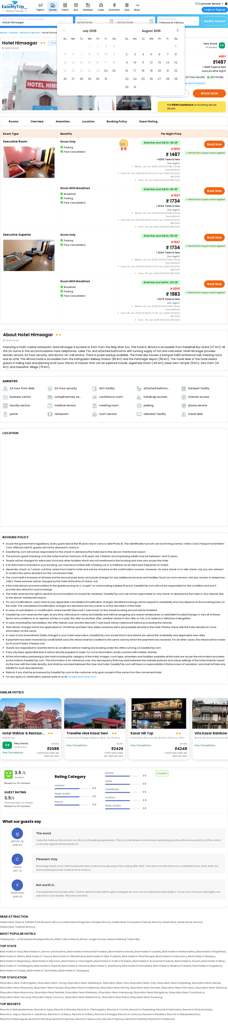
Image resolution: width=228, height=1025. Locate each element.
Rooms (13, 121)
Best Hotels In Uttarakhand (69, 956)
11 (143, 62)
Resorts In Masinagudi (13, 1019)
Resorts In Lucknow (129, 1014)
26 (65, 79)
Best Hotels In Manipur (201, 956)
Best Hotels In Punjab (12, 970)
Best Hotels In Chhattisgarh (16, 966)
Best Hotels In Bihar (213, 961)
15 (175, 62)
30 (97, 79)
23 (126, 79)
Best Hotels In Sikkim (12, 956)
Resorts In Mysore (113, 1019)
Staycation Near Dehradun (177, 987)
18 (143, 71)
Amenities (63, 121)
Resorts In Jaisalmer (34, 1014)
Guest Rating (148, 121)
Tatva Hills (133, 939)
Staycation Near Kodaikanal (81, 987)
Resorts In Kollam (82, 1014)
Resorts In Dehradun (168, 1009)
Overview (37, 121)
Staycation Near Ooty (143, 983)
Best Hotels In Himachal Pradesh (87, 951)
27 (73, 79)
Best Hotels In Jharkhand (105, 966)
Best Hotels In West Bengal (138, 956)
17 (135, 71)
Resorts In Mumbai (39, 1019)
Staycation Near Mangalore (151, 992)
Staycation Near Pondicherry (186, 992)
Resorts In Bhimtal (65, 1009)
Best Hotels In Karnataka (137, 966)
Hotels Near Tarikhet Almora (17, 927)
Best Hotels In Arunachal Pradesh (153, 961)
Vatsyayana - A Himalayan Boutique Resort (26, 939)
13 (159, 62)
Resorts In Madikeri (154, 1014)
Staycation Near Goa (115, 983)
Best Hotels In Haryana (75, 966)
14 (167, 62)
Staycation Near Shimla (114, 987)
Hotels (13, 32)
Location (88, 121)
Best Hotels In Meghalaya (15, 961)
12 (151, 62)
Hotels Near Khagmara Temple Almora (87, 922)
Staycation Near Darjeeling (173, 983)
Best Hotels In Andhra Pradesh (112, 961)
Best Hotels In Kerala (121, 951)
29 (89, 79)
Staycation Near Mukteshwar (82, 997)
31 (105, 79)
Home (3, 32)
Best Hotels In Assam (187, 961)
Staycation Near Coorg (52, 983)
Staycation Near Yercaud (15, 997)
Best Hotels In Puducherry (171, 956)
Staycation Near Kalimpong (115, 992)
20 (159, 71)
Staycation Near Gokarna (210, 987)
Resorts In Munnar (63, 1019)
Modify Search (215, 21)
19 (151, 71)
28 (81, 79)
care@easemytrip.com (81, 677)
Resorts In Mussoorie (88, 1019)
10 (135, 62)
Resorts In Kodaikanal (161, 1019)
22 (175, 71)
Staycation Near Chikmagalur (18, 983)
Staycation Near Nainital (49, 992)
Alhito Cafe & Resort (66, 939)
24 (106, 71)
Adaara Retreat (116, 939)
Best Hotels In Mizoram (46, 961)
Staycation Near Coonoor (48, 997)
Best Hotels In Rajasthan (211, 951)
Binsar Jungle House (92, 939)
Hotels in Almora (30, 32)
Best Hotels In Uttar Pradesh (103, 956)
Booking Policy (117, 121)
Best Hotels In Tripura (39, 956)
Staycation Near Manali (206, 983)
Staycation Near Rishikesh (81, 992)
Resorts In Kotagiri (106, 1014)
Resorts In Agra (43, 1009)
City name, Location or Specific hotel (23, 19)
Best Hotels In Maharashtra (178, 951)
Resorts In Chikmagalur (91, 1009)
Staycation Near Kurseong (146, 997)
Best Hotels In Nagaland (207, 966)
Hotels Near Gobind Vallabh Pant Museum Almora (30, 922)
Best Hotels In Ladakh (148, 951)
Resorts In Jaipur (10, 1014)
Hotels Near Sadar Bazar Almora (182, 922)
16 (126, 71)
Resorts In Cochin (117, 1009)
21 (167, 71)
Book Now (209, 93)
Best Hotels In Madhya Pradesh (172, 966)
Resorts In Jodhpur (59, 1014)
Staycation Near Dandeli (145, 987)
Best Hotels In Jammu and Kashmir (45, 951)
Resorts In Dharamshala (197, 1009)
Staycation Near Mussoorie (16, 992)
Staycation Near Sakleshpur (84, 983)
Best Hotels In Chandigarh (77, 961)
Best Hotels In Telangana (74, 970)
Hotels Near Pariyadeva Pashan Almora (136, 922)
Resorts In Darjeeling (142, 1009)
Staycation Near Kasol (115, 997)
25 (114, 71)
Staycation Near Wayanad (16, 987)
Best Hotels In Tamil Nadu (42, 970)
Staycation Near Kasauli (48, 987)
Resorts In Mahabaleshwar (16, 1009)
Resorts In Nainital (136, 1019)
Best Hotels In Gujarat (47, 966)
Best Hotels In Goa (11, 951)
